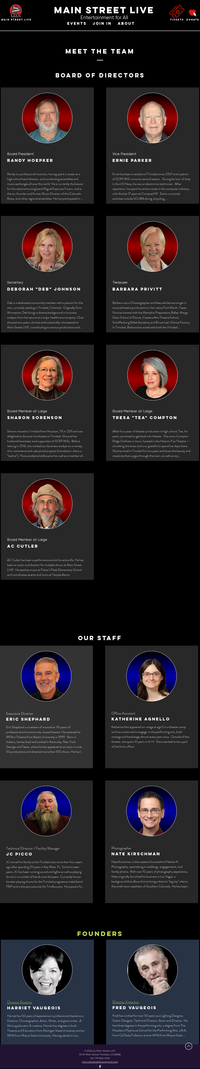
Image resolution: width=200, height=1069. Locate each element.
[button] (77, 23)
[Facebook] (100, 1067)
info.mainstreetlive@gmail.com (100, 1061)
